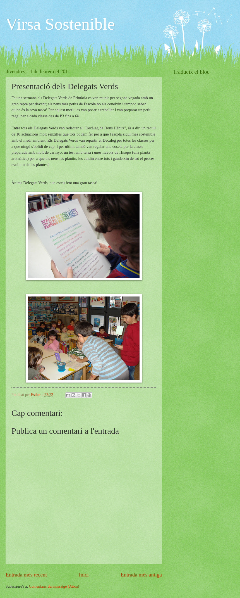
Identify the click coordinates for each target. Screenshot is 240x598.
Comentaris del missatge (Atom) (54, 586)
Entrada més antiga (141, 575)
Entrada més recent (26, 575)
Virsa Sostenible (60, 24)
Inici (83, 575)
